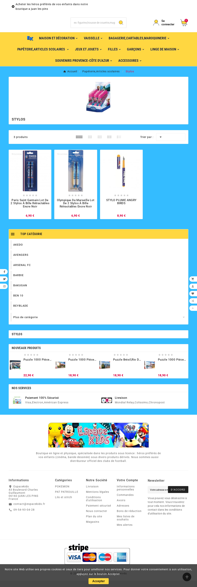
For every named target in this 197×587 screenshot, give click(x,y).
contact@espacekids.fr (29, 510)
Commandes (125, 501)
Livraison (92, 492)
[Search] (121, 26)
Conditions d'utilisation (94, 505)
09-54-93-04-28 (24, 515)
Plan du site (94, 522)
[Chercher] (93, 26)
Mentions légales (97, 497)
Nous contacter (96, 517)
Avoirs (121, 506)
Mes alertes (125, 531)
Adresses (123, 511)
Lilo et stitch (63, 503)
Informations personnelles (126, 494)
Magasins (92, 527)
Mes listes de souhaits (125, 524)
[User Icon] (164, 25)
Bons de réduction (129, 517)
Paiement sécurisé (98, 511)
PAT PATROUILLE (66, 497)
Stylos (17, 340)
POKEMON (62, 492)
